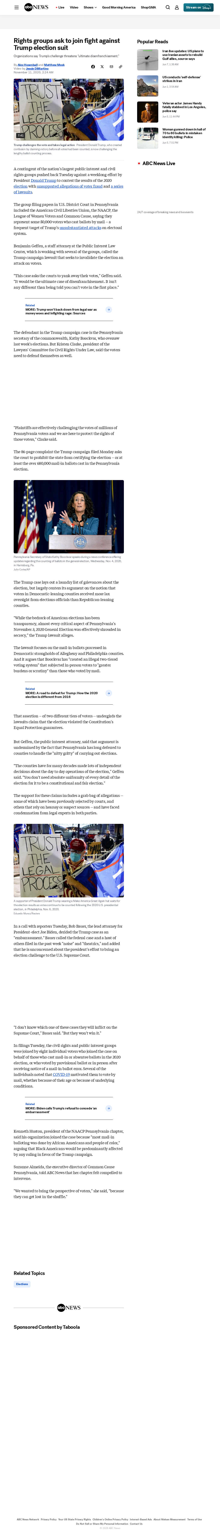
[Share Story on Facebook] (89, 72)
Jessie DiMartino (37, 73)
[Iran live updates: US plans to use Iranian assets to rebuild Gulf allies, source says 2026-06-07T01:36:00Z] (171, 64)
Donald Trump (43, 184)
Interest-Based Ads (141, 1525)
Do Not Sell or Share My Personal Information (102, 1529)
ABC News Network (28, 1525)
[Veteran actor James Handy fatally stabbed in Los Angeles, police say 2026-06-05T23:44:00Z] (171, 116)
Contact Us (136, 1529)
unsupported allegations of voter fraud (70, 190)
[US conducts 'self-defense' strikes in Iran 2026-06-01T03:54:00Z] (171, 90)
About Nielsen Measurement (170, 1525)
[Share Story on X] (99, 72)
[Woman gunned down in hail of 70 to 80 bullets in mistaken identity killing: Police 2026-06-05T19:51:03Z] (171, 142)
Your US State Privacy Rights (74, 1525)
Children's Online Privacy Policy (110, 1525)
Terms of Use (194, 1525)
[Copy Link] (120, 72)
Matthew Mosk (54, 69)
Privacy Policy (49, 1525)
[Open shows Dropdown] (90, 7)
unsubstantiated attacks (80, 232)
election (21, 190)
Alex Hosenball (28, 69)
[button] (16, 7)
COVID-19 (61, 1078)
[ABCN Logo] (36, 7)
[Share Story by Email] (110, 72)
